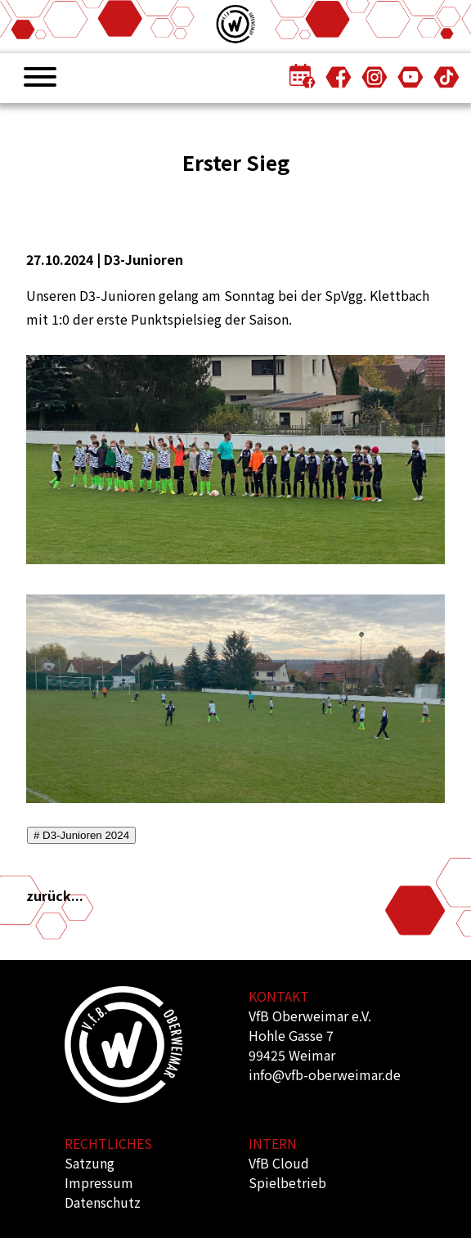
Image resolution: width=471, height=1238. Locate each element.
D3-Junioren (143, 259)
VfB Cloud (279, 1163)
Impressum (99, 1182)
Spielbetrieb (287, 1182)
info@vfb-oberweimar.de (325, 1074)
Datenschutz (103, 1202)
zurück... (54, 895)
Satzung (89, 1163)
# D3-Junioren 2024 (81, 835)
